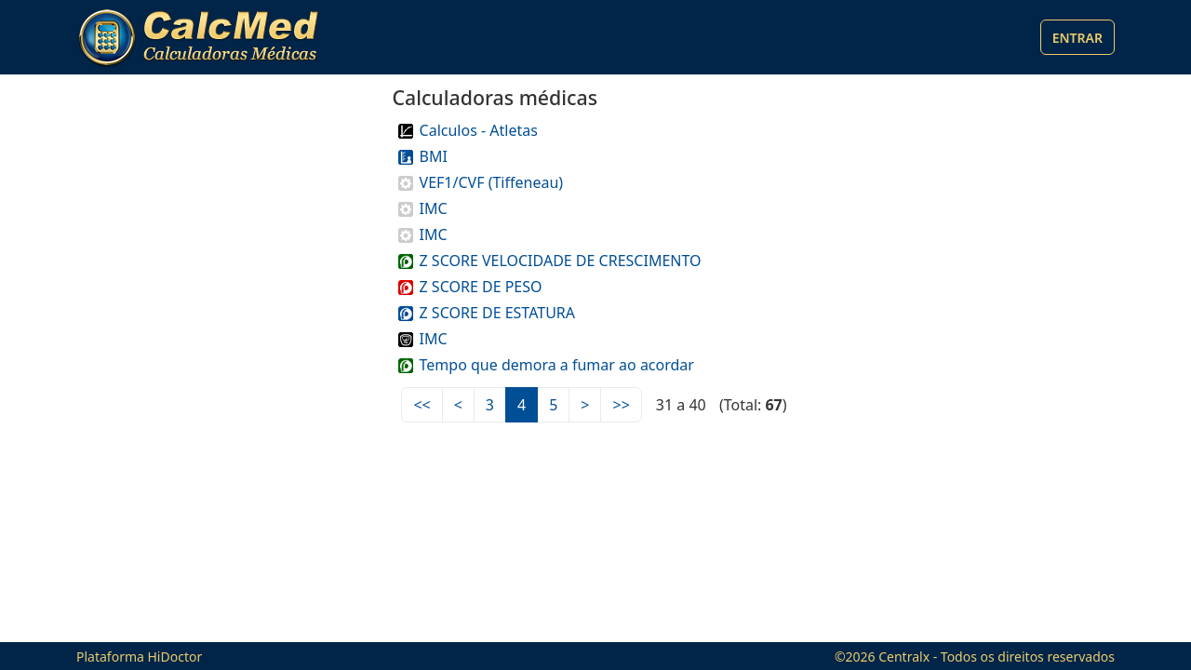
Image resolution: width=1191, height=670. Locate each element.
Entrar (1077, 38)
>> (620, 405)
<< (421, 405)
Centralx (904, 656)
